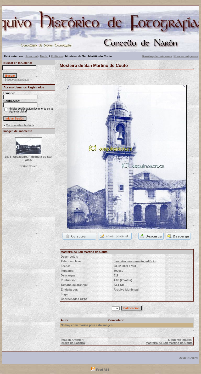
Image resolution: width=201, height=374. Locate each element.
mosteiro (120, 261)
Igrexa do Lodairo (73, 342)
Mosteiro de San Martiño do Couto (169, 342)
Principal (31, 56)
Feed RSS (100, 369)
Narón (44, 56)
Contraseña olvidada (20, 125)
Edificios (57, 56)
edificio (151, 261)
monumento (135, 261)
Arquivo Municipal (126, 289)
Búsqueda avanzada (17, 79)
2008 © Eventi (188, 357)
